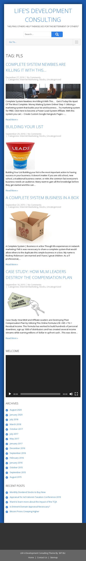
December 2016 (17, 448)
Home (31, 557)
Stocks (42, 79)
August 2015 (16, 477)
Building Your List (24, 126)
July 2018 (14, 419)
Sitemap (54, 557)
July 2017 (14, 433)
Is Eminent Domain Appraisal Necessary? (30, 506)
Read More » (12, 119)
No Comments (34, 77)
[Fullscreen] (76, 394)
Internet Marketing (29, 79)
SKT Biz (62, 553)
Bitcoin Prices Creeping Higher (24, 511)
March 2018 (15, 424)
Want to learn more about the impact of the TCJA (33, 501)
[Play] (10, 394)
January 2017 (16, 443)
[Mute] (71, 394)
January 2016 (16, 462)
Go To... (12, 42)
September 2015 (18, 472)
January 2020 (16, 414)
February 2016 (17, 457)
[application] (43, 376)
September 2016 (18, 453)
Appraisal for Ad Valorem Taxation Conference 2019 (35, 497)
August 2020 (16, 409)
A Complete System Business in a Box (42, 197)
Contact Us (42, 557)
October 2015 (16, 467)
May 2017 (14, 438)
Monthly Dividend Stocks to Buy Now (28, 492)
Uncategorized (54, 79)
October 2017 (16, 429)
